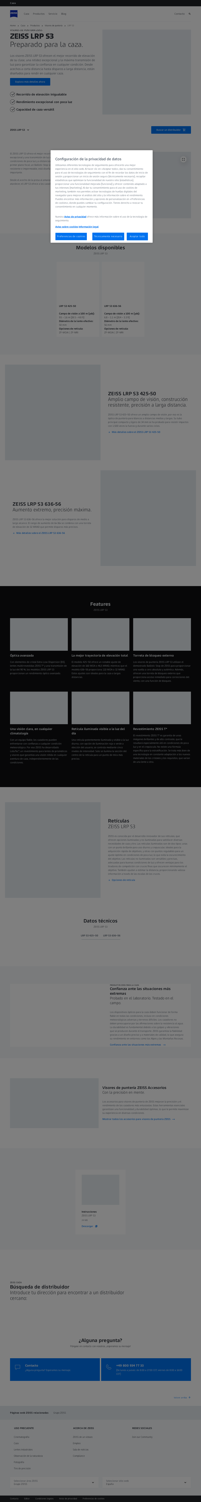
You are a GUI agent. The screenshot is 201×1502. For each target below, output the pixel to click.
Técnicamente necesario (108, 236)
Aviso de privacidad (75, 216)
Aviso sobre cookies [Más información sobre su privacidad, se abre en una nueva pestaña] (66, 226)
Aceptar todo (137, 236)
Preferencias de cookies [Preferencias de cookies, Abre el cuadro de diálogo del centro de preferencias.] (71, 236)
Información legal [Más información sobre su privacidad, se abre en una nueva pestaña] (89, 226)
